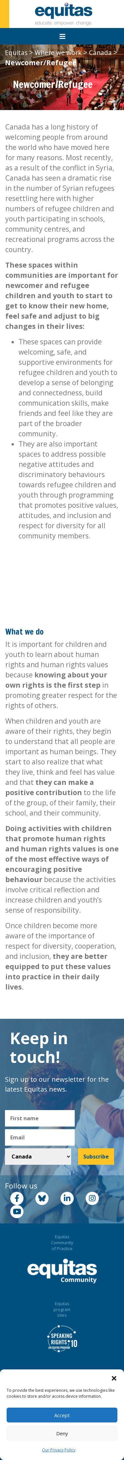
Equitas (16, 52)
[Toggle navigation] (62, 36)
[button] (114, 1377)
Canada (100, 52)
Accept (62, 1415)
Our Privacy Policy (58, 1450)
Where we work (58, 52)
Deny (62, 1433)
